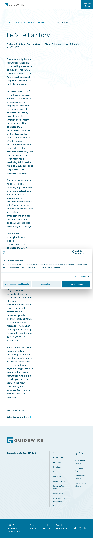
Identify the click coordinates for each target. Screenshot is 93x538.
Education (57, 476)
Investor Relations (60, 481)
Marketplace (58, 493)
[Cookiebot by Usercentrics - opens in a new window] (74, 252)
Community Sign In (80, 461)
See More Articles (15, 409)
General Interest (43, 22)
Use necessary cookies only (17, 284)
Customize (46, 284)
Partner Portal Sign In (80, 484)
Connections (58, 462)
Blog (30, 22)
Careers (56, 453)
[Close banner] (89, 252)
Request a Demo (87, 4)
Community (58, 457)
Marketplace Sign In (80, 477)
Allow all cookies (76, 284)
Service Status (58, 506)
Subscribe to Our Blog (18, 416)
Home (9, 22)
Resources (20, 22)
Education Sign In (79, 469)
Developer (57, 467)
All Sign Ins (81, 454)
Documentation (59, 472)
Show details (80, 277)
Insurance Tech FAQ (59, 487)
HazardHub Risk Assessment (59, 499)
